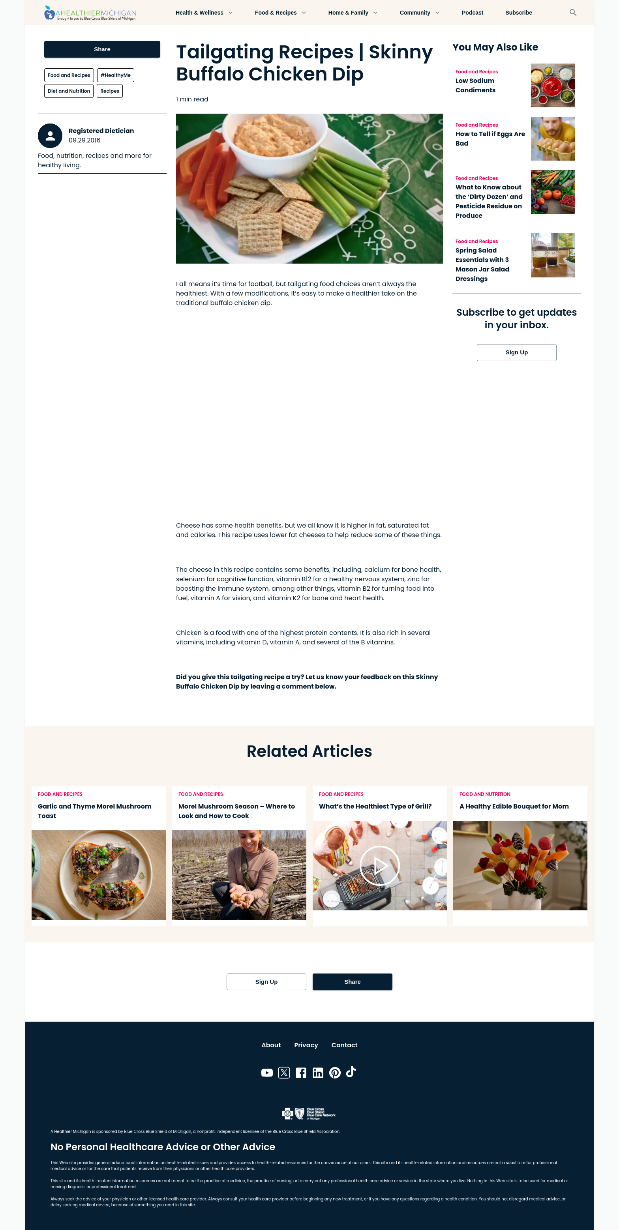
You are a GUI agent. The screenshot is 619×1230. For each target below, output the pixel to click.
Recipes (109, 91)
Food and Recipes (69, 75)
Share (102, 49)
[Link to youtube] (267, 1074)
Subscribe (518, 13)
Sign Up (516, 352)
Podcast (472, 13)
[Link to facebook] (301, 1074)
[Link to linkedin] (318, 1074)
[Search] (573, 13)
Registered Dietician (101, 130)
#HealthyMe (116, 75)
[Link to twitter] (284, 1074)
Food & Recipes (281, 13)
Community (420, 13)
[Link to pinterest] (335, 1074)
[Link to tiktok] (352, 1074)
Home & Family (353, 13)
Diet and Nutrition (69, 91)
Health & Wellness (204, 13)
